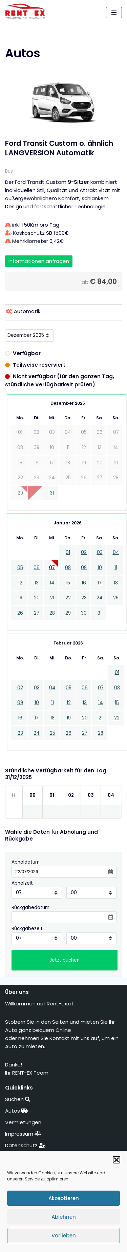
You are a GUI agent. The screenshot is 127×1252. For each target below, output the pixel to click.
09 (84, 567)
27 (36, 613)
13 (37, 583)
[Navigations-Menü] (114, 12)
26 (20, 613)
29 (68, 613)
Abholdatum (26, 862)
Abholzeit (22, 883)
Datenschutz (25, 1145)
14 (52, 583)
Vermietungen (24, 1122)
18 (116, 583)
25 (116, 598)
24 (100, 598)
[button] (116, 1159)
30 (84, 613)
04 (116, 552)
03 (100, 552)
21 (52, 598)
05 (20, 567)
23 (84, 598)
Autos (16, 1110)
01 (68, 552)
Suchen (17, 1099)
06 (37, 567)
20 (37, 598)
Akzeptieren (63, 1198)
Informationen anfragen (38, 261)
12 (20, 583)
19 (20, 598)
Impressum (23, 1133)
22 (68, 598)
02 (84, 552)
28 (52, 613)
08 (68, 567)
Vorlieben (63, 1235)
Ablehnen (63, 1216)
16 (84, 583)
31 (52, 493)
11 (115, 567)
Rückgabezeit (27, 928)
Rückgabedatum (30, 907)
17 (100, 583)
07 (52, 567)
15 (68, 583)
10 (100, 567)
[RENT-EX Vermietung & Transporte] (27, 11)
